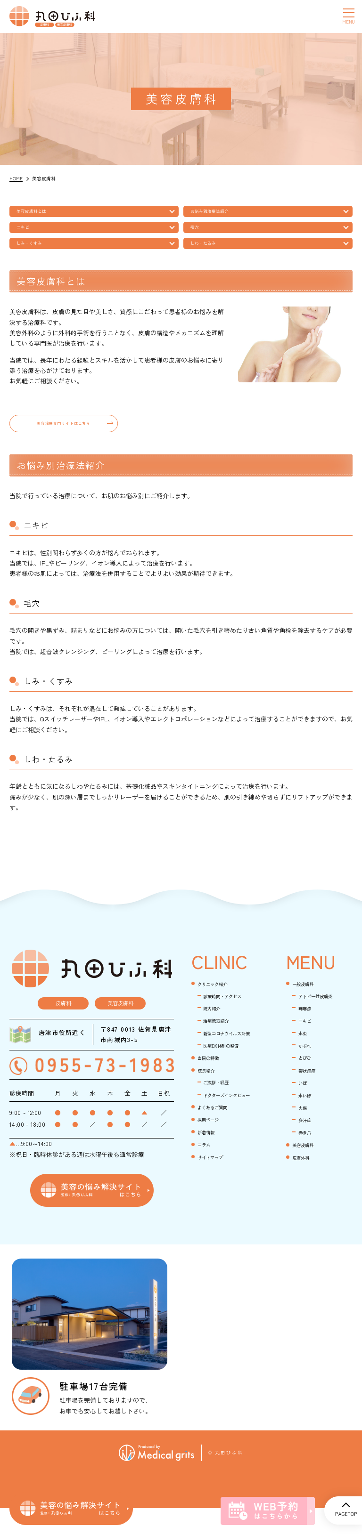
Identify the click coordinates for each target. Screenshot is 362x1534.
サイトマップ (215, 1213)
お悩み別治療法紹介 (218, 213)
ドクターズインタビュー (227, 1144)
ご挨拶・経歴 (221, 1126)
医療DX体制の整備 (228, 1088)
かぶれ (307, 1066)
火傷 (304, 1130)
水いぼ (307, 1117)
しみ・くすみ (36, 254)
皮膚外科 (304, 1181)
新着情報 (209, 1187)
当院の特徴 (212, 1101)
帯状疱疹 (310, 1092)
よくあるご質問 (218, 1162)
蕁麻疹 (307, 1028)
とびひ (307, 1079)
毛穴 (198, 233)
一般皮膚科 (307, 1003)
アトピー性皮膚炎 (322, 1015)
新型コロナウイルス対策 (227, 1070)
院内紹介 (215, 1039)
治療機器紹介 (221, 1052)
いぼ (304, 1104)
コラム (206, 1200)
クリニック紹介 (218, 1003)
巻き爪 (307, 1155)
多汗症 (307, 1142)
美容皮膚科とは (38, 213)
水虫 (304, 1054)
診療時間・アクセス (227, 1021)
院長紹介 (209, 1113)
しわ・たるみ (210, 254)
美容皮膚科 (307, 1168)
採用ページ (212, 1175)
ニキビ (27, 233)
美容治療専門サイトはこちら (64, 438)
